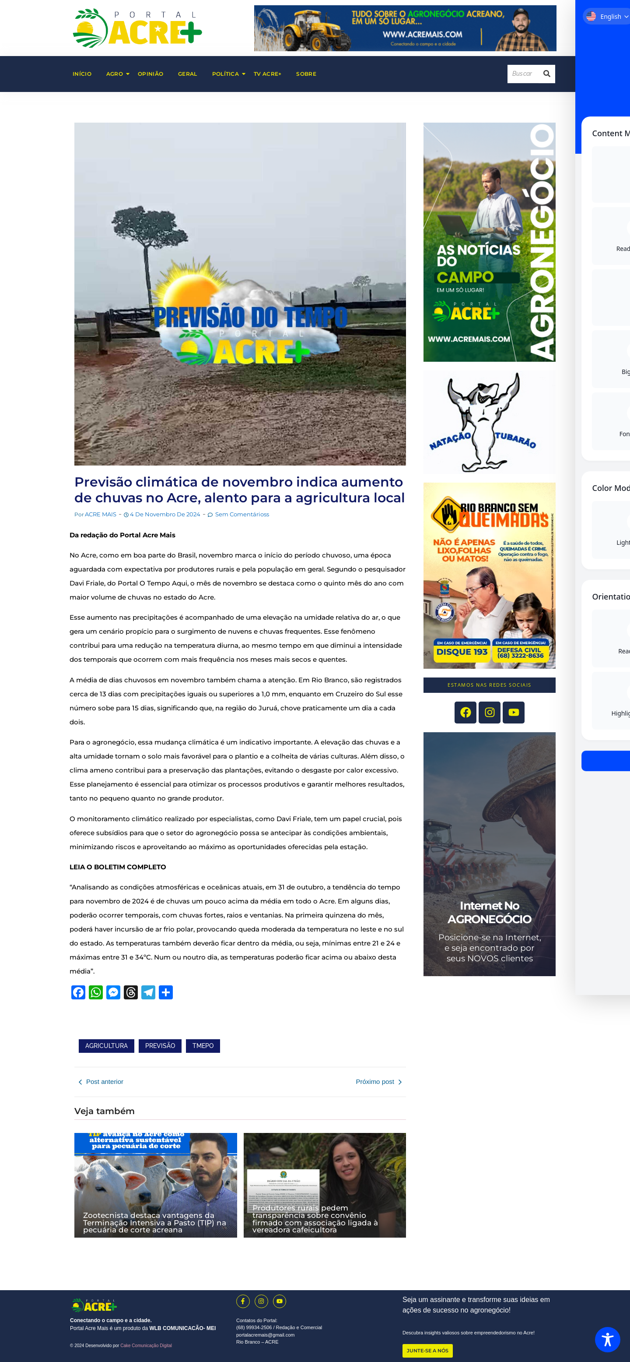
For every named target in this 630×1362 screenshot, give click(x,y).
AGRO (118, 74)
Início (82, 74)
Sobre (306, 74)
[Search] (523, 74)
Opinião (150, 74)
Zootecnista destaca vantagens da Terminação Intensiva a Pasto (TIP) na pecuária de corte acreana (154, 1222)
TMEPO (203, 1045)
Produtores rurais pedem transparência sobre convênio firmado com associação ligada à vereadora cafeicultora (315, 1219)
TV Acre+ (267, 74)
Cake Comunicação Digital (146, 1345)
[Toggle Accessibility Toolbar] (607, 1339)
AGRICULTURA (106, 1045)
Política (229, 74)
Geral (187, 74)
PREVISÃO (160, 1045)
